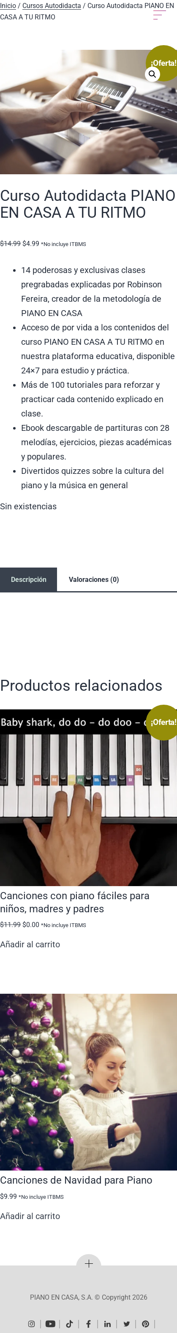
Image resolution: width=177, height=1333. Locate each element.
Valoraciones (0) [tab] (94, 580)
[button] (152, 74)
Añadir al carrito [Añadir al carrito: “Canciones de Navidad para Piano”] (30, 1216)
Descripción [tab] (28, 580)
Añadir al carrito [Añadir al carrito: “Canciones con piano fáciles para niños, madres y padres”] (30, 944)
